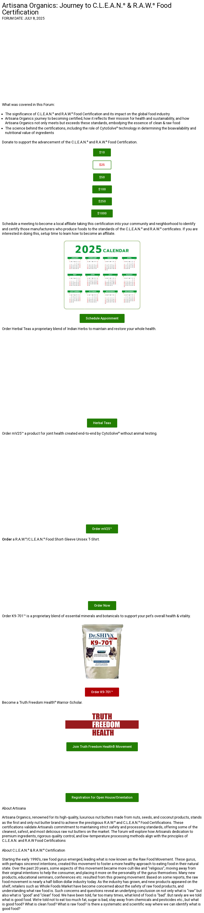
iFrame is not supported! (102, 61)
